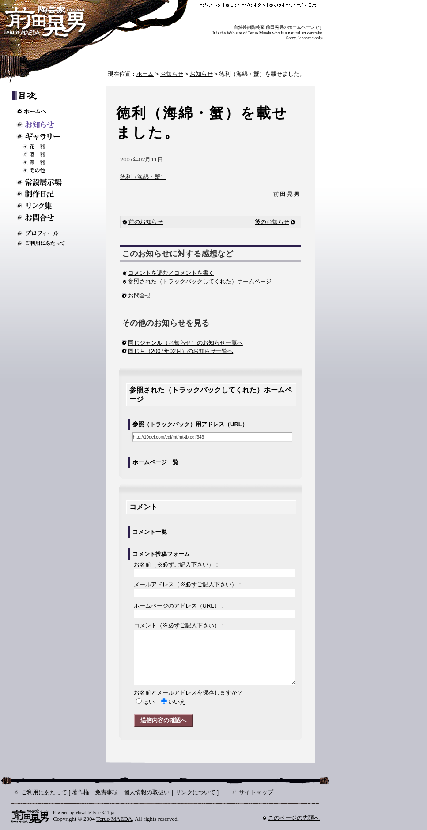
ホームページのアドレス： (180, 605)
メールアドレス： (188, 584)
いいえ (176, 702)
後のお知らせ (272, 221)
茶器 (47, 162)
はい (149, 702)
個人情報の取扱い (147, 792)
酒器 (47, 154)
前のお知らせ (142, 221)
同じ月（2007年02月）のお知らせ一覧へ (180, 351)
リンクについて (195, 792)
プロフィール (43, 233)
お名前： (177, 564)
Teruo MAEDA (114, 818)
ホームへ (44, 111)
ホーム (145, 74)
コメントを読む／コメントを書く (168, 273)
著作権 (80, 792)
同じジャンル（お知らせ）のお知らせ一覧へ (185, 342)
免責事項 (106, 792)
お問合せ (139, 295)
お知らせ (171, 74)
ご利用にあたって (43, 243)
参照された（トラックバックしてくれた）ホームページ (197, 281)
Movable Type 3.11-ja (94, 812)
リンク (43, 205)
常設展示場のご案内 (43, 182)
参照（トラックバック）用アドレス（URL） (190, 424)
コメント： (180, 625)
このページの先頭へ (294, 818)
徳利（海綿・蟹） (143, 176)
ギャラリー (43, 136)
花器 (47, 146)
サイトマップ (256, 792)
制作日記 (43, 194)
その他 (47, 170)
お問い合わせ (43, 217)
